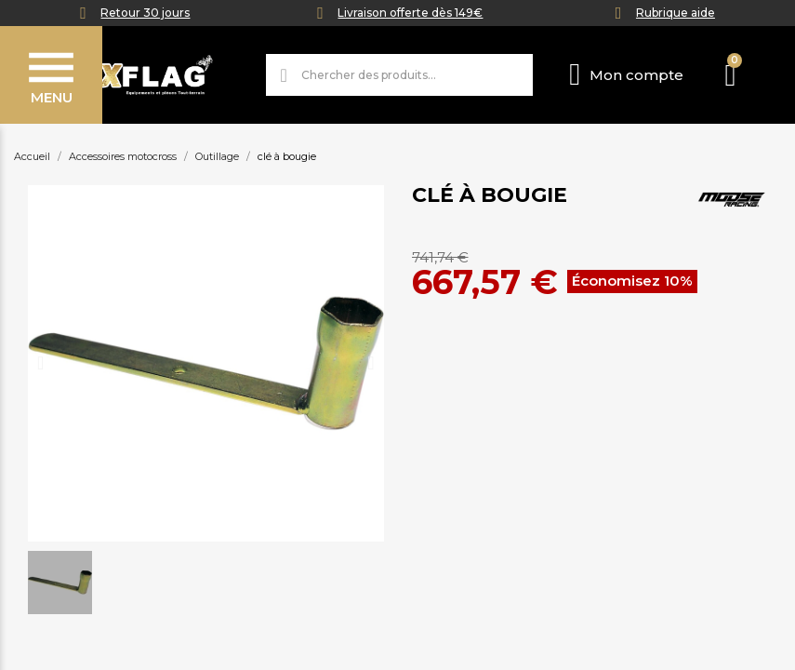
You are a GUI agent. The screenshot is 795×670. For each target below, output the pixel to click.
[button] (40, 363)
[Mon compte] (626, 74)
